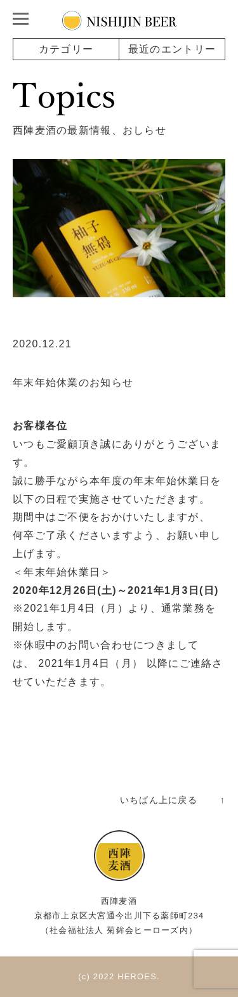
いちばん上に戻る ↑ (172, 800)
